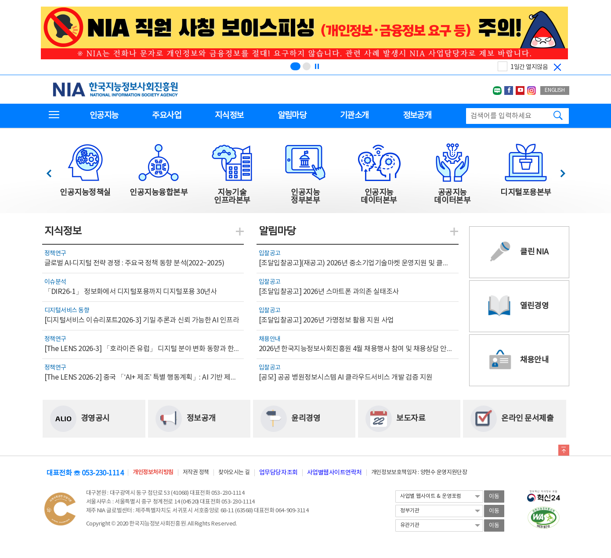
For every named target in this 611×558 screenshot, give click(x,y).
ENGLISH (554, 90)
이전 (52, 171)
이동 (494, 496)
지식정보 (229, 115)
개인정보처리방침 (153, 472)
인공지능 (104, 115)
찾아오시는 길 (234, 472)
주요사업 (166, 115)
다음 (558, 171)
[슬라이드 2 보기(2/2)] (307, 66)
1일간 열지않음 (529, 67)
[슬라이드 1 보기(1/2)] (295, 66)
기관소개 (354, 115)
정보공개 (417, 115)
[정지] (317, 66)
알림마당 (292, 115)
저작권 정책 (196, 472)
